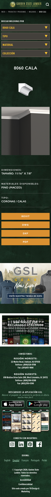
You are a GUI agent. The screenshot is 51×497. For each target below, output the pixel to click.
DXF (25, 233)
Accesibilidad (25, 480)
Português (35, 460)
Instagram (12, 444)
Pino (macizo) (11, 187)
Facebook (39, 444)
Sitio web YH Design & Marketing (25, 490)
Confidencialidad (25, 484)
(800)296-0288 (29, 380)
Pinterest (30, 444)
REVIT (25, 216)
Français (25, 460)
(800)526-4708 (29, 364)
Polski (44, 460)
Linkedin (21, 444)
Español (16, 460)
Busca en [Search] (47, 4)
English (7, 460)
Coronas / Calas (13, 201)
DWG (25, 225)
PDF (25, 242)
